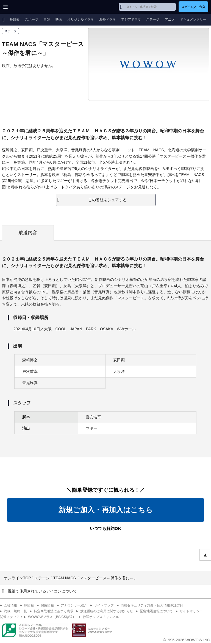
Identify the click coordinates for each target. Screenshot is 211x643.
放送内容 (27, 232)
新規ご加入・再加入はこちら (106, 510)
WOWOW (25, 7)
